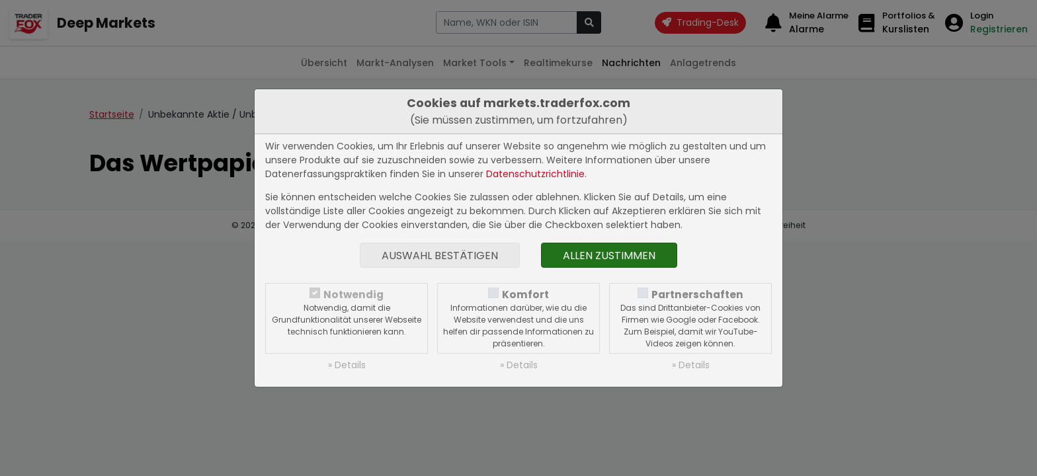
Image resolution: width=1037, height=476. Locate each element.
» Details (347, 365)
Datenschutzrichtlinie (535, 173)
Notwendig (353, 294)
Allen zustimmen (609, 255)
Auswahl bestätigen (440, 255)
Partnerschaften (697, 294)
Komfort (525, 294)
